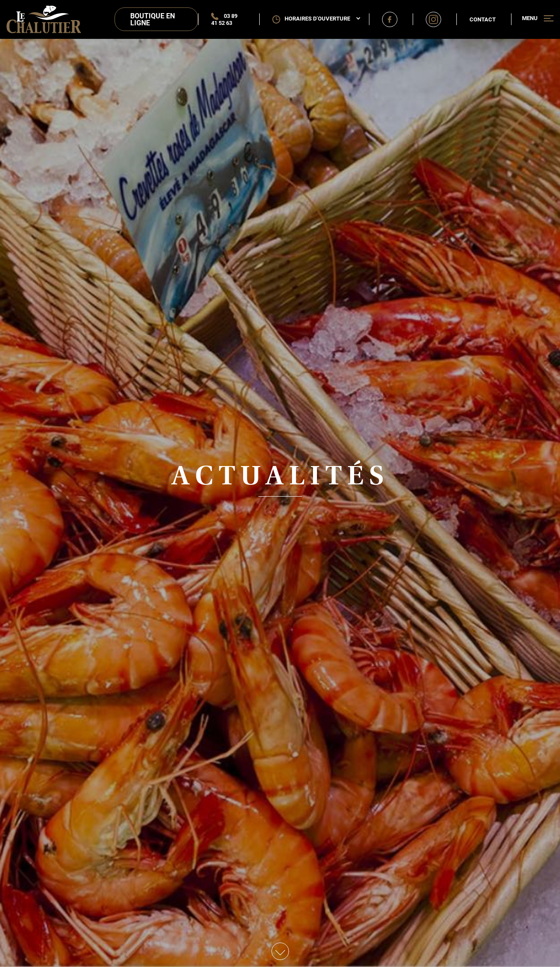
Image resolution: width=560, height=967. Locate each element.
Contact (483, 19)
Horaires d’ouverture (322, 18)
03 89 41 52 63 (224, 19)
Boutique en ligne (152, 19)
